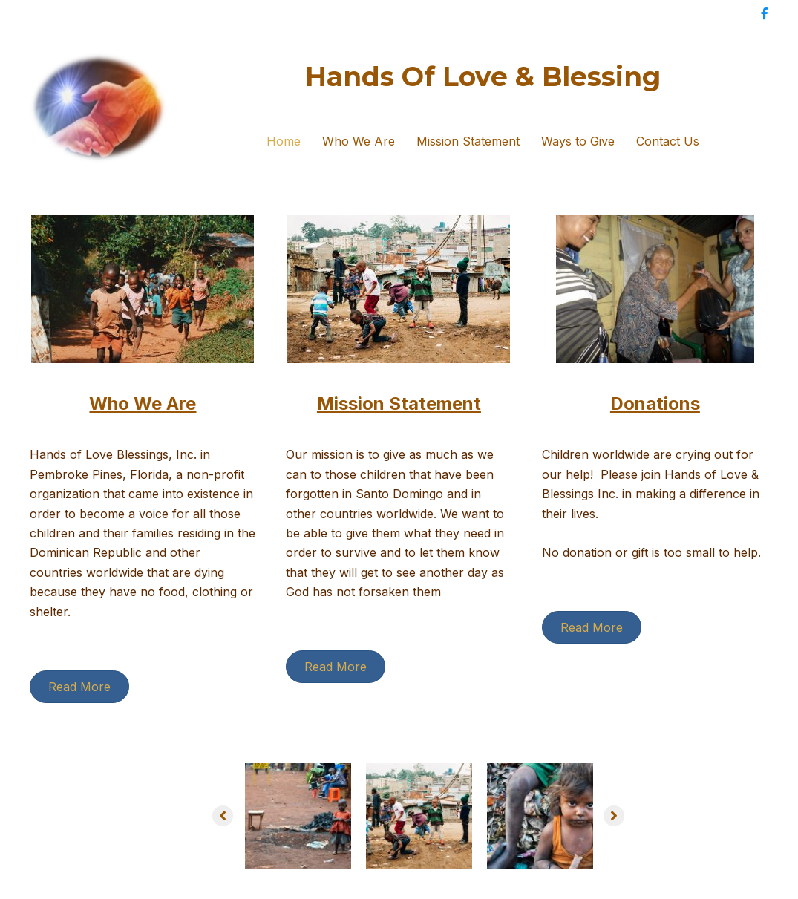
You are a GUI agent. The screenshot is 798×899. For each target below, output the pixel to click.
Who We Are (358, 141)
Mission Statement (468, 141)
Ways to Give (578, 141)
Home (283, 141)
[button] (222, 815)
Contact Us (667, 141)
